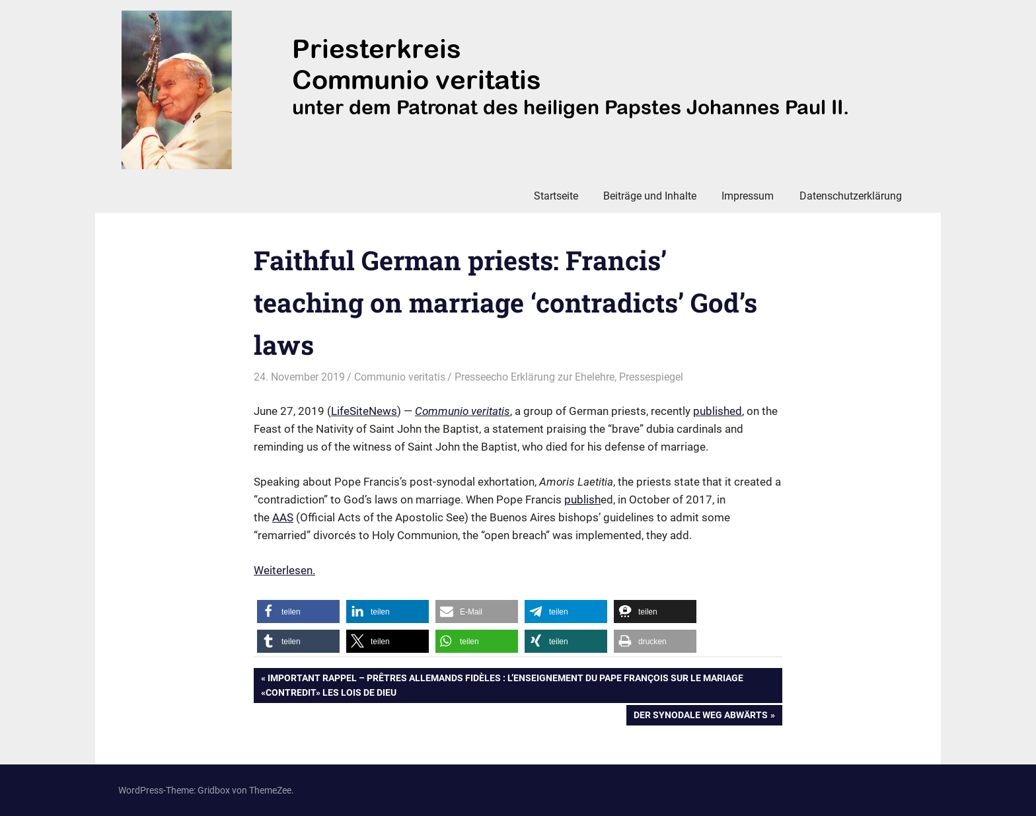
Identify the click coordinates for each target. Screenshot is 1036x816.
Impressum (748, 196)
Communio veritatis (399, 377)
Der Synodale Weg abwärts (700, 716)
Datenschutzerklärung (850, 196)
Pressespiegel (651, 377)
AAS (282, 517)
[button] (298, 611)
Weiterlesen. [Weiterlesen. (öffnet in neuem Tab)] (284, 570)
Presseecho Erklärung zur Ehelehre (534, 377)
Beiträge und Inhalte (649, 196)
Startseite (556, 196)
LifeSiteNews (364, 411)
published (717, 411)
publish (582, 499)
